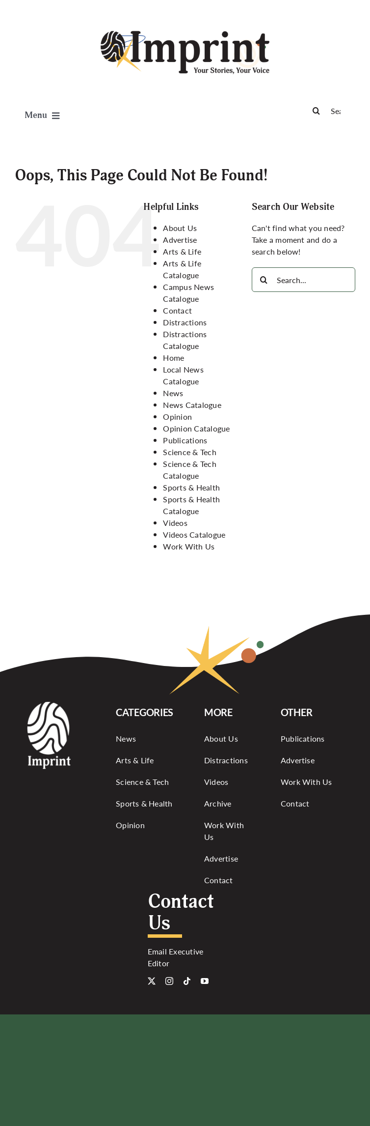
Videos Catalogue (194, 534)
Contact (177, 310)
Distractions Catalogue (185, 339)
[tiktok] (187, 981)
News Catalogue (192, 404)
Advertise (180, 239)
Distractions (185, 322)
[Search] (329, 110)
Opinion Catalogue (196, 428)
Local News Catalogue (183, 375)
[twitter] (152, 981)
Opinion (177, 416)
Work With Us (188, 546)
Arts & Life (182, 251)
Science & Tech (189, 452)
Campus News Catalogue (188, 292)
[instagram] (169, 981)
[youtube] (205, 981)
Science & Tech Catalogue (189, 469)
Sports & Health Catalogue (191, 505)
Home (173, 357)
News (173, 393)
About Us (180, 227)
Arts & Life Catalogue (182, 269)
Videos (175, 522)
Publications (185, 440)
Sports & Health (191, 487)
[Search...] (303, 279)
